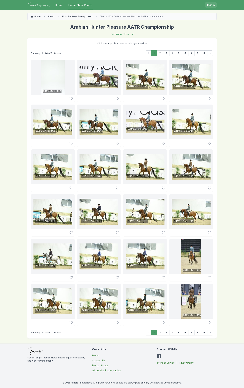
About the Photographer (106, 370)
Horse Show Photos (80, 5)
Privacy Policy (186, 362)
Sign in (211, 5)
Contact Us (98, 360)
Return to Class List (122, 34)
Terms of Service (166, 362)
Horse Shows (100, 365)
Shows (51, 16)
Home (58, 5)
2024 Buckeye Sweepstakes (77, 16)
